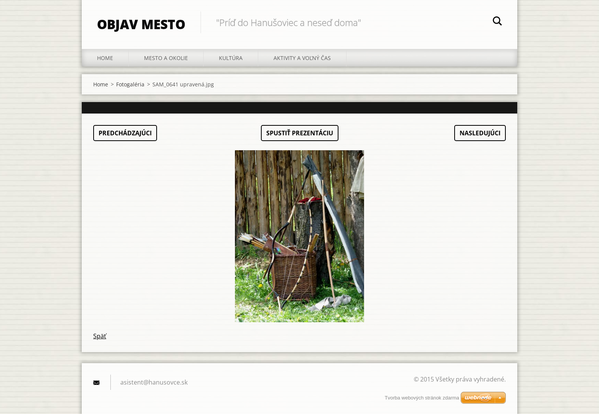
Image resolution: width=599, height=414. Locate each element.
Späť (99, 336)
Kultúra (231, 58)
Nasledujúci (480, 133)
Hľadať (497, 22)
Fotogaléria (130, 84)
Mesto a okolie (166, 58)
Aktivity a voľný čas (302, 58)
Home (105, 58)
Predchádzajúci (125, 133)
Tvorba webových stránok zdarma (422, 398)
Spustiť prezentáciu (299, 133)
